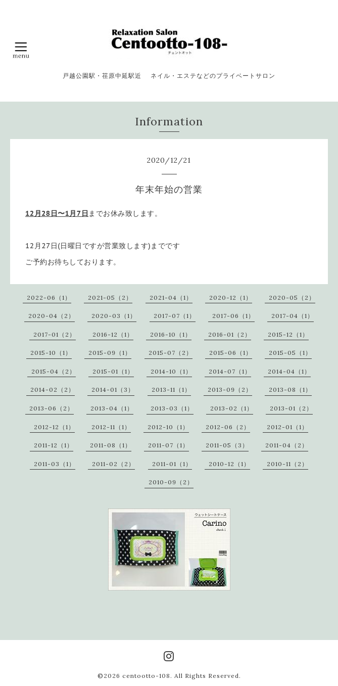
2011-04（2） (286, 445)
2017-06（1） (233, 315)
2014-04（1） (289, 371)
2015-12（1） (288, 334)
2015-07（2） (170, 352)
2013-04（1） (111, 408)
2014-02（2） (52, 389)
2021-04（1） (171, 297)
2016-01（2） (229, 334)
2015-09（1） (109, 352)
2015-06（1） (230, 352)
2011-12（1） (53, 445)
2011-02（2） (113, 464)
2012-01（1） (287, 427)
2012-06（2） (228, 427)
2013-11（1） (171, 389)
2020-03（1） (113, 315)
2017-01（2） (54, 334)
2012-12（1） (54, 427)
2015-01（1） (113, 371)
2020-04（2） (51, 315)
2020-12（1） (230, 297)
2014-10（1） (171, 371)
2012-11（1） (111, 427)
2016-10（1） (170, 334)
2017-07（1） (175, 315)
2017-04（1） (292, 315)
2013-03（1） (172, 408)
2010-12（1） (229, 464)
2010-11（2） (287, 464)
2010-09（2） (171, 482)
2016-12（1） (112, 334)
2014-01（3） (112, 389)
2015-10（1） (51, 352)
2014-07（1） (230, 371)
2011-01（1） (172, 464)
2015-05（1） (290, 352)
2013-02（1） (231, 408)
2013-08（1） (290, 389)
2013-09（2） (230, 389)
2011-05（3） (227, 445)
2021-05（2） (110, 297)
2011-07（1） (168, 445)
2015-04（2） (53, 371)
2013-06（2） (51, 408)
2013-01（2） (291, 408)
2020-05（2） (292, 297)
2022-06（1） (49, 297)
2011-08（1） (110, 445)
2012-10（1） (168, 427)
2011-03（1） (54, 464)
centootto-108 (146, 675)
